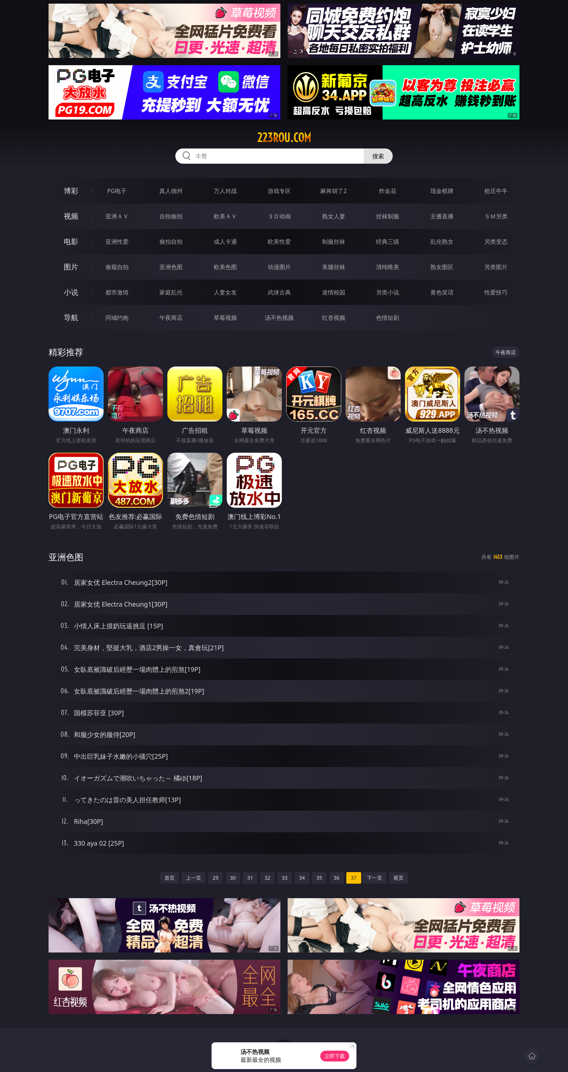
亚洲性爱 (117, 242)
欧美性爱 (279, 242)
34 (302, 877)
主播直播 (442, 216)
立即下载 (335, 1055)
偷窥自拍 (117, 267)
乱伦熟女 (442, 242)
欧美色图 (225, 267)
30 (233, 877)
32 (267, 877)
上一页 (193, 877)
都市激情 (117, 292)
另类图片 (496, 267)
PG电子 (116, 191)
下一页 (374, 877)
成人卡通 (225, 242)
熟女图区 (442, 267)
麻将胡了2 (333, 191)
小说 (71, 292)
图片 (71, 267)
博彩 (71, 191)
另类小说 (387, 292)
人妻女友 (225, 292)
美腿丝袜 (333, 267)
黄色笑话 (442, 292)
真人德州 (171, 191)
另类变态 (496, 242)
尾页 (398, 877)
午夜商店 (171, 318)
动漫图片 (279, 267)
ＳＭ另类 (496, 216)
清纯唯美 (387, 267)
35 (319, 877)
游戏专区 (279, 191)
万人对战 (225, 191)
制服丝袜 (333, 242)
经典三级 (387, 242)
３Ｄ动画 (279, 216)
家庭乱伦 (171, 292)
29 (215, 877)
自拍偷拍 (171, 216)
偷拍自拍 (171, 242)
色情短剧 (387, 318)
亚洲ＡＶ (117, 216)
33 (285, 877)
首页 (169, 877)
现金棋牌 (442, 191)
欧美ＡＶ (225, 216)
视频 (71, 216)
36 (336, 877)
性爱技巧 (496, 292)
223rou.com (284, 137)
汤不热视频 (279, 318)
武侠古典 (279, 292)
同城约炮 (117, 318)
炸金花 (387, 191)
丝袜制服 (387, 216)
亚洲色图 (171, 267)
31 (250, 877)
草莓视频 (225, 318)
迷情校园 (333, 292)
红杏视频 (333, 318)
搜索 (378, 156)
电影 (71, 241)
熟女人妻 (333, 216)
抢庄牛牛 (496, 191)
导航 (71, 317)
